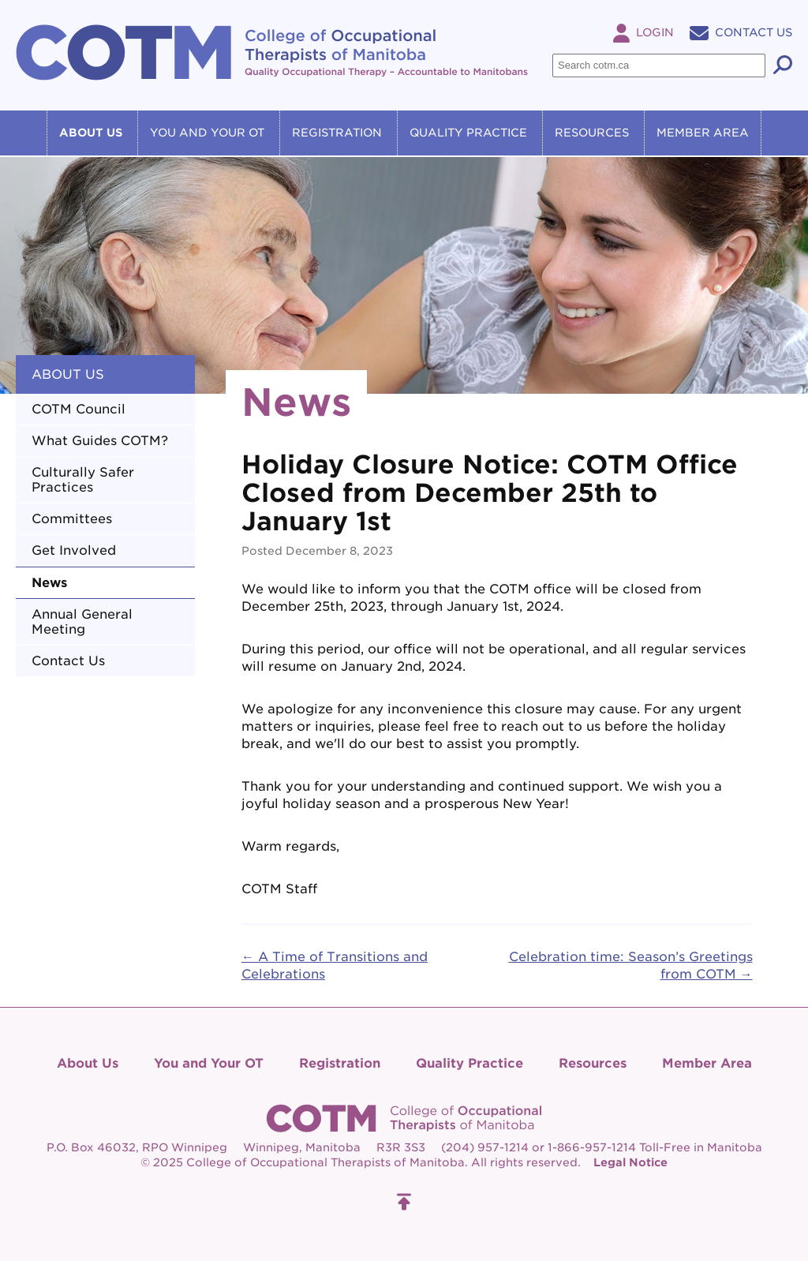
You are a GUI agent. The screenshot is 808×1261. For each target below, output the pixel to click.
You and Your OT (207, 132)
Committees (72, 518)
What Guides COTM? (100, 440)
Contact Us (741, 32)
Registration (337, 132)
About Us (90, 132)
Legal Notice (630, 1162)
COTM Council (78, 409)
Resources (592, 132)
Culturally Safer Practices (83, 480)
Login (643, 32)
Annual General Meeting (82, 622)
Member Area (702, 132)
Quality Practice (468, 132)
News (49, 582)
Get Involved (74, 550)
